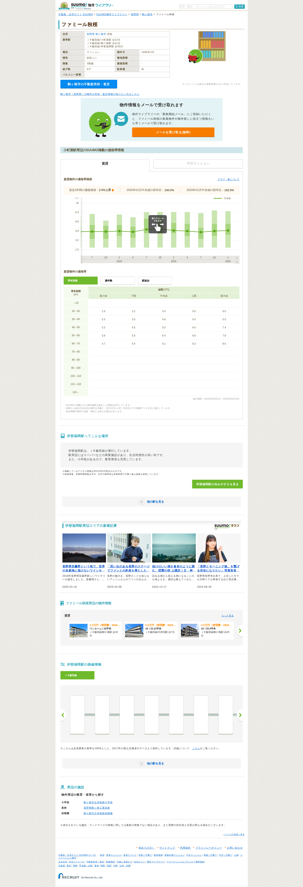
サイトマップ (167, 847)
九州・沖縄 (125, 865)
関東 (75, 865)
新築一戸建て (210, 855)
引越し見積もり (124, 862)
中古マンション (194, 855)
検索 (241, 6)
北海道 (61, 865)
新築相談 (110, 862)
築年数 (108, 280)
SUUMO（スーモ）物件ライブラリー (85, 6)
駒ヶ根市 (147, 14)
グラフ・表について (229, 179)
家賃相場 (158, 855)
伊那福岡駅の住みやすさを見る (217, 484)
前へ (63, 715)
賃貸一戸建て (145, 855)
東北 (69, 865)
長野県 (135, 14)
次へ (240, 715)
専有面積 (72, 280)
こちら (196, 748)
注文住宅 (62, 862)
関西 (103, 865)
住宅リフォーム (77, 862)
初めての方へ (146, 847)
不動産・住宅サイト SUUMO (75, 14)
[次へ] (240, 631)
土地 (236, 855)
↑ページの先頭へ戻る (234, 834)
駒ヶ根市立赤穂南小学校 (98, 802)
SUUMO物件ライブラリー (111, 14)
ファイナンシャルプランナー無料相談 (185, 862)
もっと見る (228, 615)
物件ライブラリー (156, 862)
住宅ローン (139, 862)
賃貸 (102, 855)
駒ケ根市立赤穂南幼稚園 (98, 813)
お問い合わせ (235, 847)
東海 (96, 865)
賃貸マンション (114, 855)
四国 (109, 865)
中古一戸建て (225, 855)
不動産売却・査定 (95, 862)
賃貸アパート (130, 855)
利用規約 (185, 847)
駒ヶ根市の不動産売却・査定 (89, 84)
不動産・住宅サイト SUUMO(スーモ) (77, 855)
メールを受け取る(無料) (173, 132)
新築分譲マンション (175, 855)
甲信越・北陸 (86, 865)
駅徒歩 (145, 280)
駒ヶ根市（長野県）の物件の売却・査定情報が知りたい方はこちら (99, 94)
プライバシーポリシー (209, 847)
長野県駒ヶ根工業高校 (97, 807)
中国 (115, 865)
